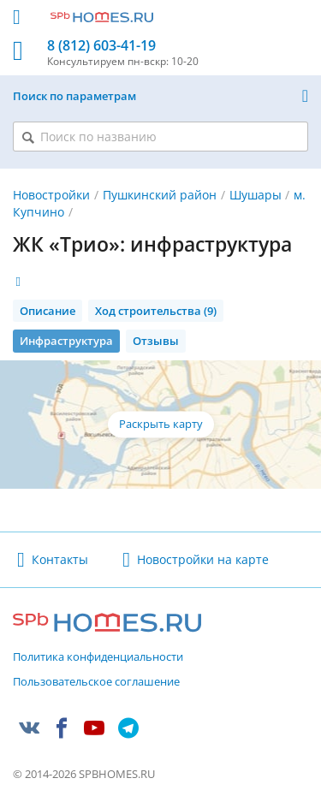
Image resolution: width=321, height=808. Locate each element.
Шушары (255, 195)
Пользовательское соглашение (96, 682)
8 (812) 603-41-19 (101, 46)
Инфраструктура (66, 340)
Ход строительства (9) (156, 310)
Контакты (60, 559)
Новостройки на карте (203, 559)
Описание (47, 310)
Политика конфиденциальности (98, 657)
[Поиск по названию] (160, 137)
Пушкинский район (160, 195)
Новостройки (51, 195)
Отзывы (156, 340)
